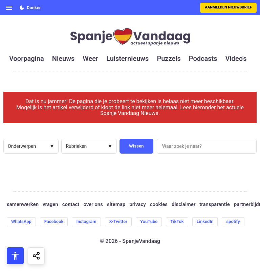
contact (71, 204)
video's (235, 58)
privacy (137, 204)
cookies (159, 204)
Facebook (54, 221)
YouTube (148, 221)
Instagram (86, 221)
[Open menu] (9, 8)
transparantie (214, 204)
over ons (93, 204)
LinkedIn (205, 221)
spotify (233, 221)
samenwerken (23, 204)
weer (90, 58)
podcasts (203, 58)
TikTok (176, 221)
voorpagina (26, 58)
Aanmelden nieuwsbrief (228, 7)
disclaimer (183, 204)
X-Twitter (118, 221)
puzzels (168, 58)
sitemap (116, 204)
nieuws (63, 58)
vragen (50, 204)
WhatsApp (21, 221)
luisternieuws (127, 58)
